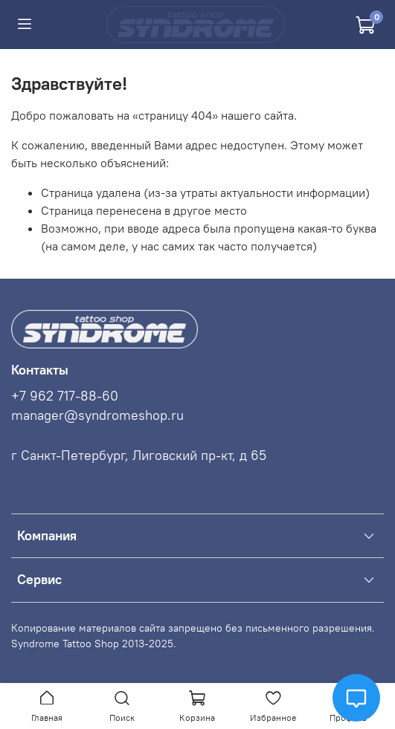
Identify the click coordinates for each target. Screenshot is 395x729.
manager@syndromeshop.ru (97, 415)
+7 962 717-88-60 (64, 396)
